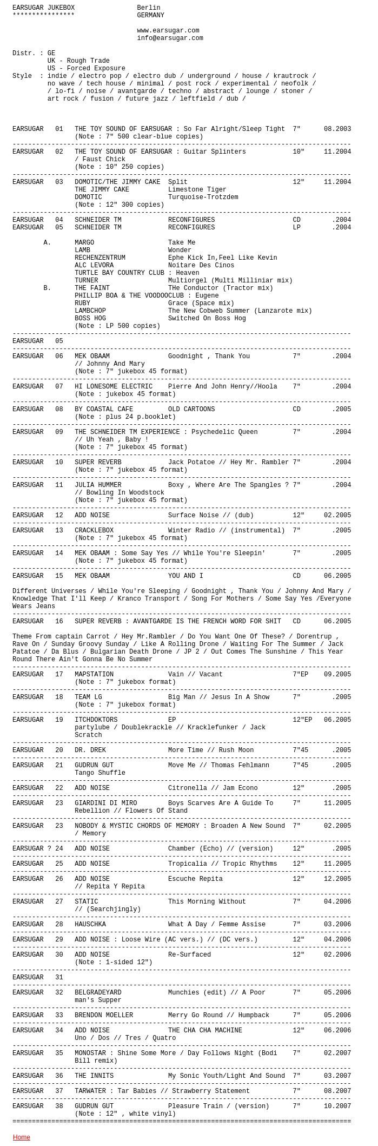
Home (21, 1137)
